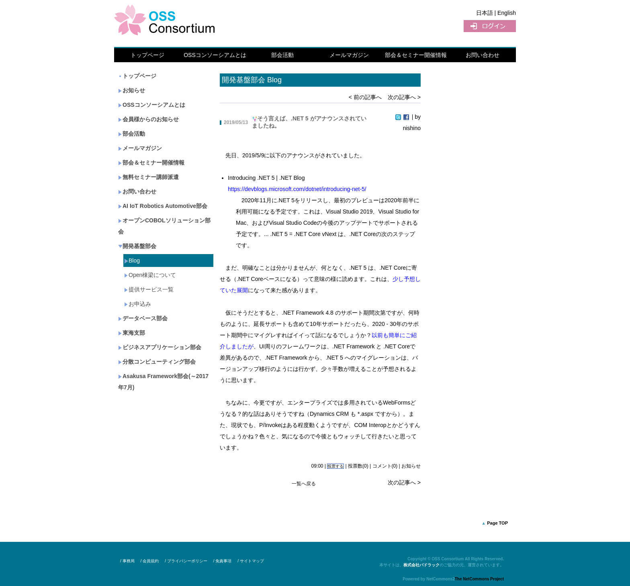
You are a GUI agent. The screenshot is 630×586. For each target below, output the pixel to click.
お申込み (137, 304)
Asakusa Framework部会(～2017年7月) (163, 382)
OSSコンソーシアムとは (215, 55)
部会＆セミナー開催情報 (416, 55)
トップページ (147, 55)
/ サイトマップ (250, 561)
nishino (412, 128)
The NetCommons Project (479, 579)
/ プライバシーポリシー (186, 561)
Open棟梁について (150, 275)
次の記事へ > (404, 97)
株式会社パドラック (421, 565)
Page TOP (497, 523)
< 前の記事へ (365, 97)
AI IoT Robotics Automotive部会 (162, 206)
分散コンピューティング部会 (157, 361)
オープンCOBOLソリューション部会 (164, 226)
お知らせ (131, 90)
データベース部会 (143, 318)
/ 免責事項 (222, 561)
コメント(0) (385, 466)
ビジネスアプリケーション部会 (159, 347)
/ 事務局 (127, 561)
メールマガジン (349, 55)
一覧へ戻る (304, 483)
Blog (132, 260)
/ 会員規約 (150, 561)
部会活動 (282, 55)
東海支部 (131, 333)
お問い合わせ (482, 55)
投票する (335, 466)
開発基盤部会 (137, 246)
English (506, 13)
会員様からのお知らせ (148, 119)
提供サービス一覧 (149, 289)
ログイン (490, 26)
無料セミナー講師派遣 (148, 177)
